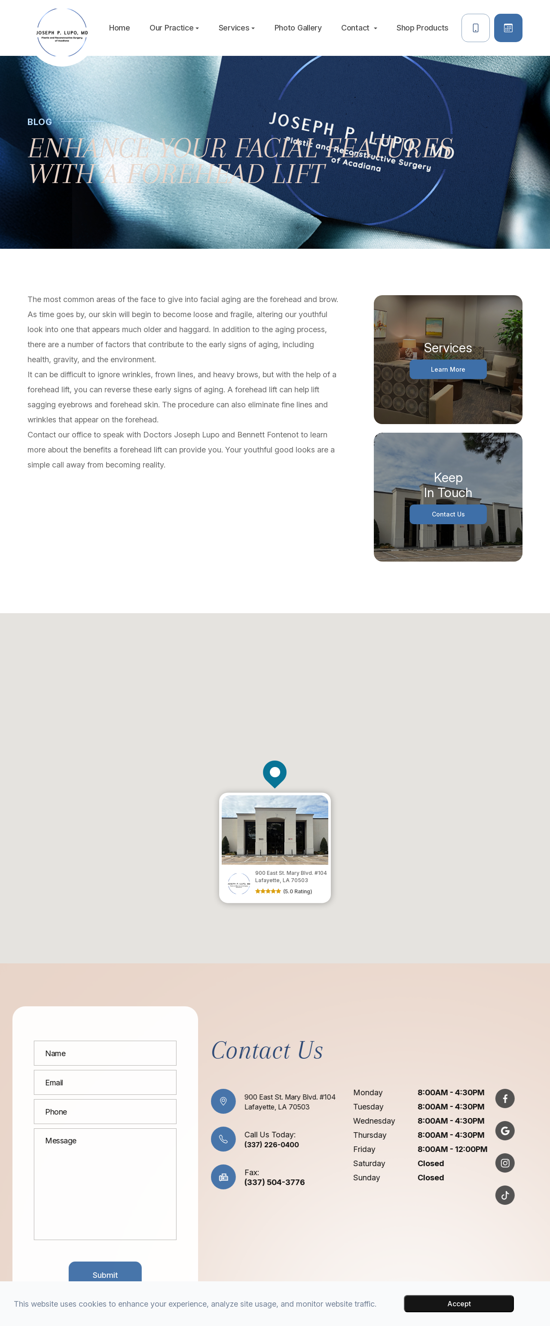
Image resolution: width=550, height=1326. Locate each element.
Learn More (448, 369)
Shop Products (423, 27)
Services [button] (237, 27)
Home (119, 27)
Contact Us (448, 514)
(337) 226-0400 (235, 1144)
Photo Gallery (298, 27)
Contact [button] (359, 27)
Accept (459, 1303)
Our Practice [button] (174, 27)
